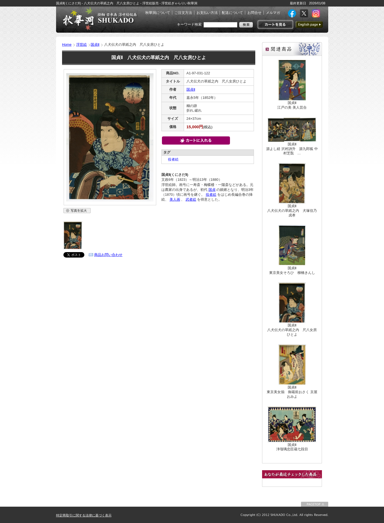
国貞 (212, 190)
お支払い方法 (207, 13)
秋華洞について (157, 13)
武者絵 (191, 199)
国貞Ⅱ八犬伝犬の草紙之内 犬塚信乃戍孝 (292, 210)
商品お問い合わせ (108, 255)
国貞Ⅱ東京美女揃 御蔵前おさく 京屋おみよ (292, 392)
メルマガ (273, 13)
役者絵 (171, 159)
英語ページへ (309, 24)
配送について (232, 13)
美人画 (175, 199)
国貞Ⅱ (95, 44)
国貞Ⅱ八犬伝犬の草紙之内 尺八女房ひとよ (292, 330)
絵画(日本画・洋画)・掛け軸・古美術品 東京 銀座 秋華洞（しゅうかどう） (100, 18)
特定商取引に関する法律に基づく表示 (84, 515)
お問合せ (254, 13)
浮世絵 (81, 44)
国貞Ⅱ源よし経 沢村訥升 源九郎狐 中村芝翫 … (292, 148)
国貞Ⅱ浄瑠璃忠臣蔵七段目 (292, 447)
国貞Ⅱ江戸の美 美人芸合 (292, 105)
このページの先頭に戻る (314, 504)
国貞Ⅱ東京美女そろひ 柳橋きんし (292, 270)
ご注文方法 (183, 13)
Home (67, 44)
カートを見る (274, 24)
